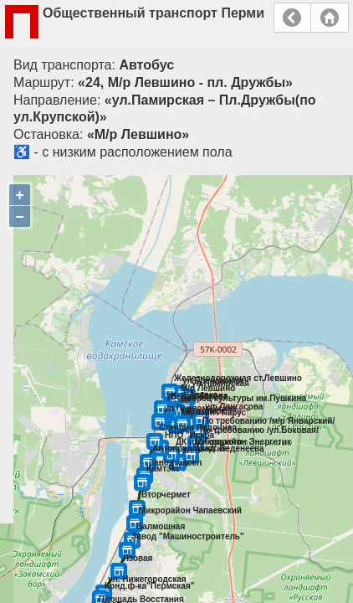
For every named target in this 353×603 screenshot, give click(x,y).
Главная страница (329, 18)
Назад (292, 18)
